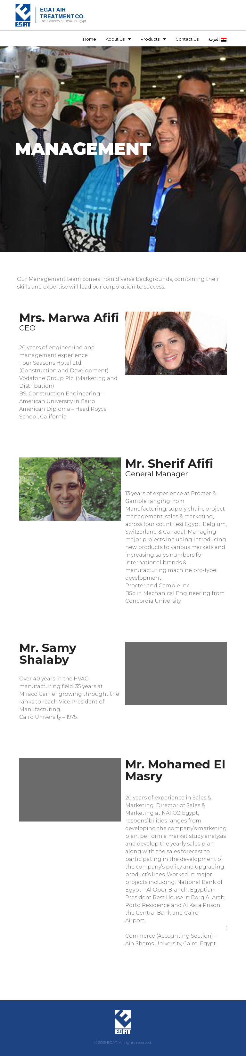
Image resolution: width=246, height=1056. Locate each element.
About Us (115, 39)
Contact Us (187, 39)
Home (89, 39)
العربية (217, 39)
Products (150, 39)
